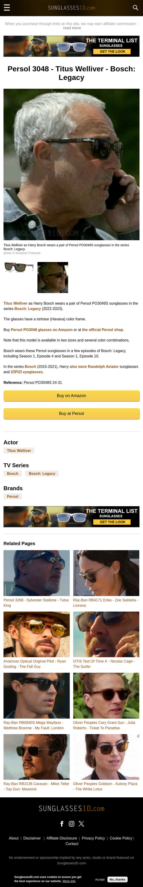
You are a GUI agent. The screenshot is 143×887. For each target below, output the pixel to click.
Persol (12, 496)
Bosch (30, 367)
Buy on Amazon (71, 395)
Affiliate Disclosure (62, 838)
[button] (71, 239)
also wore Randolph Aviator (94, 367)
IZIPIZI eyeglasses (27, 372)
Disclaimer (32, 838)
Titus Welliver (15, 303)
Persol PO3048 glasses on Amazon (42, 330)
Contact (72, 844)
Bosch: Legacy (27, 309)
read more (72, 28)
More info (69, 881)
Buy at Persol (71, 413)
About (14, 838)
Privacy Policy (93, 838)
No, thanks (117, 879)
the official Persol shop (102, 330)
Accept (100, 879)
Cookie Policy (121, 838)
